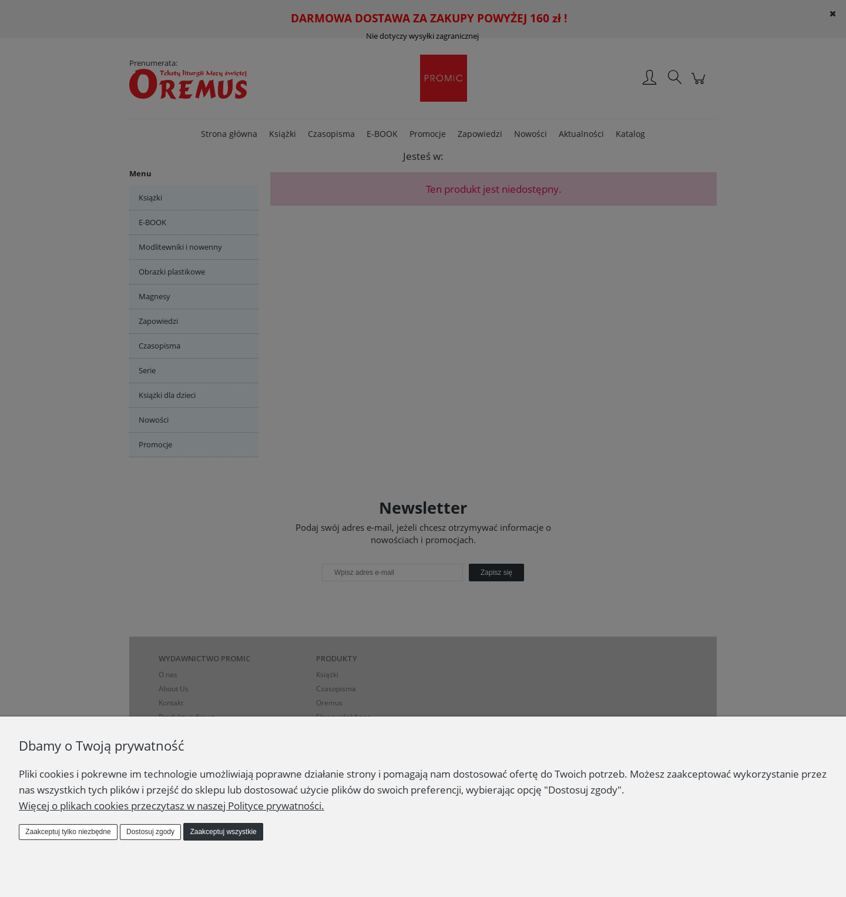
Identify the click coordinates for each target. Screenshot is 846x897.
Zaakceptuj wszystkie (223, 832)
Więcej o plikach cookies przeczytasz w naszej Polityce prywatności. (171, 805)
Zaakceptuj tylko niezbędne (67, 832)
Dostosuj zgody (150, 832)
